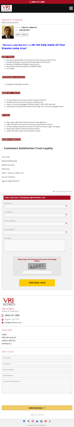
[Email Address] (37, 375)
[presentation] (37, 400)
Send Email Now (37, 282)
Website (30, 35)
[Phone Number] (37, 369)
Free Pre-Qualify (9, 337)
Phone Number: (10, 221)
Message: (7, 238)
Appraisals (7, 343)
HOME (4, 334)
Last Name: (8, 212)
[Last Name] (37, 363)
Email (19, 35)
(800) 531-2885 (37, 2)
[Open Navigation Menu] (71, 8)
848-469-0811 (24, 30)
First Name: (8, 203)
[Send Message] (37, 407)
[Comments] (37, 386)
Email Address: (9, 229)
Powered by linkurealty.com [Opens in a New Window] (37, 425)
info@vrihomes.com (13, 322)
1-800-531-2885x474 (29, 27)
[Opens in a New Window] (24, 421)
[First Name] (37, 357)
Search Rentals (9, 340)
